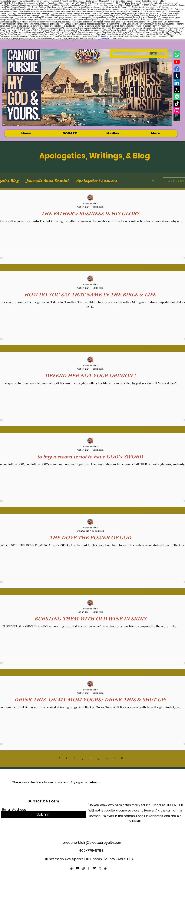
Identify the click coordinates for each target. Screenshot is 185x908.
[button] (112, 133)
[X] (176, 89)
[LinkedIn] (176, 82)
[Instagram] (176, 110)
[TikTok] (176, 103)
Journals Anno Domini (47, 180)
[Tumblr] (176, 75)
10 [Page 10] (106, 758)
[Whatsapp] (176, 54)
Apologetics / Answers (96, 180)
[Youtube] (176, 61)
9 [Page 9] (98, 758)
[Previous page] (66, 758)
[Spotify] (176, 96)
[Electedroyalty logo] (176, 117)
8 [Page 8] (90, 758)
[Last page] (122, 758)
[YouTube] (77, 868)
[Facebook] (176, 68)
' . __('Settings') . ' (103, 38)
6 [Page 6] (74, 758)
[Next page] (114, 758)
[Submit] (43, 814)
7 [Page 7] (82, 758)
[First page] (58, 758)
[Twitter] (94, 868)
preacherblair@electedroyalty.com (93, 842)
